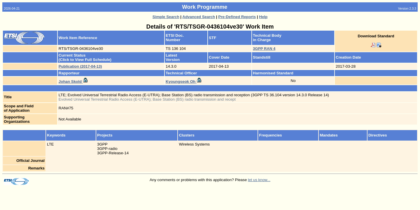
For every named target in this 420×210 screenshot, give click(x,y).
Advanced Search (198, 17)
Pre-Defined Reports (237, 17)
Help (263, 17)
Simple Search (166, 17)
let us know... (259, 180)
